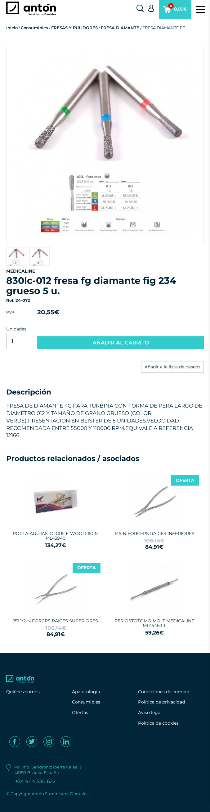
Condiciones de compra (163, 691)
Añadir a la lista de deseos (172, 367)
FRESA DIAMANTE (120, 27)
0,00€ (175, 11)
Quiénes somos (23, 691)
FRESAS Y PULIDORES (74, 27)
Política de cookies (158, 723)
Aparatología (86, 691)
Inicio (12, 27)
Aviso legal (150, 712)
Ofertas (80, 712)
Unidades (16, 329)
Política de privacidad (161, 702)
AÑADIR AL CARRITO (120, 342)
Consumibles (34, 27)
